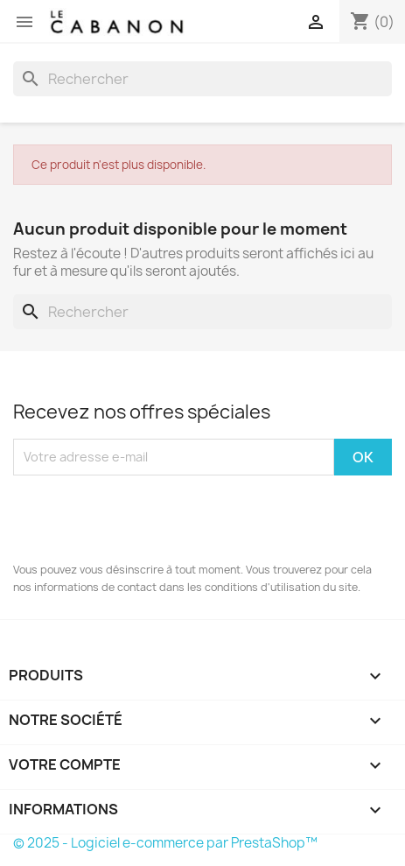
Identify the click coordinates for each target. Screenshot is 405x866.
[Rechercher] (202, 78)
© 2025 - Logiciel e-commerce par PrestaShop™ (165, 843)
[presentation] (146, 518)
